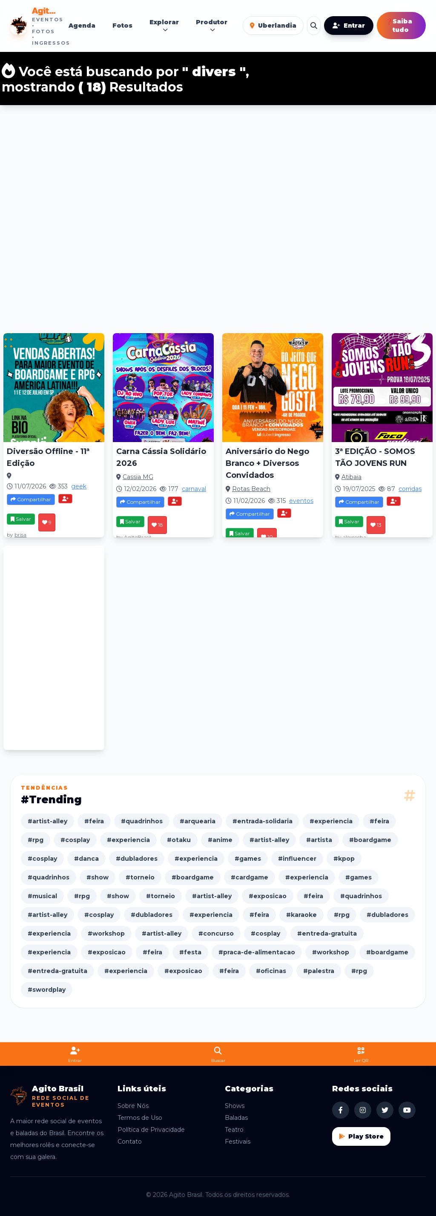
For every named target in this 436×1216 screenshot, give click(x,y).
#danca (86, 858)
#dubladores (137, 858)
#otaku (179, 840)
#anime (220, 840)
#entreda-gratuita (327, 933)
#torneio (140, 877)
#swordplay (47, 989)
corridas (410, 489)
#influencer (297, 858)
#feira (94, 821)
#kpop (344, 858)
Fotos (122, 25)
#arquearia (197, 821)
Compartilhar (31, 499)
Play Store (361, 1136)
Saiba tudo (398, 25)
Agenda (82, 25)
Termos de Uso (140, 1118)
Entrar (349, 25)
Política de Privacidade (151, 1129)
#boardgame (370, 840)
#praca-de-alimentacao (256, 952)
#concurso (216, 933)
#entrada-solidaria (262, 821)
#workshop (106, 933)
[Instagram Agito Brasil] (362, 1110)
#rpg (35, 840)
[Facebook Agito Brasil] (340, 1110)
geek (78, 486)
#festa (190, 952)
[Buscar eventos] (314, 25)
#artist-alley (47, 821)
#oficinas (271, 971)
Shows (234, 1106)
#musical (42, 896)
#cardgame (249, 877)
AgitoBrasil (137, 537)
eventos (301, 501)
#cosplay (75, 840)
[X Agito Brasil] (384, 1110)
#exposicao (268, 896)
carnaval (194, 489)
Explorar (164, 25)
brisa (20, 534)
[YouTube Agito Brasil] (407, 1110)
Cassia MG (138, 477)
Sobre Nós (133, 1106)
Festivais (237, 1141)
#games (248, 858)
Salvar (21, 519)
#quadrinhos (142, 821)
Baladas (236, 1118)
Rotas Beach (251, 489)
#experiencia (331, 821)
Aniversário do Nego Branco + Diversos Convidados (267, 463)
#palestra (318, 971)
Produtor (211, 25)
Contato (130, 1141)
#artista (319, 840)
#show (97, 877)
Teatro (234, 1129)
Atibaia (351, 477)
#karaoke (301, 915)
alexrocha (354, 537)
